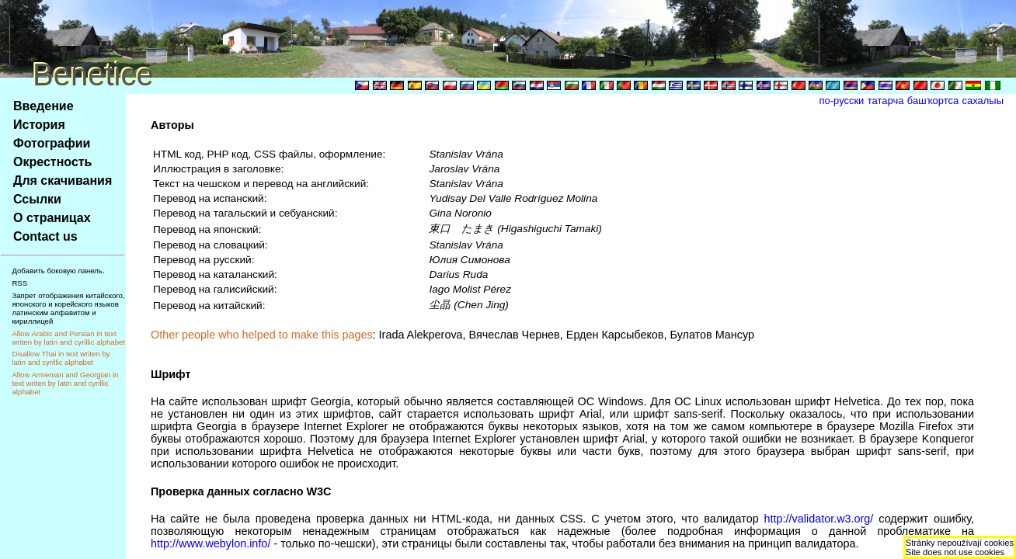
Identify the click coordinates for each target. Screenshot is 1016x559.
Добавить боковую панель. (58, 270)
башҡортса (933, 100)
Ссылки (37, 199)
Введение (43, 106)
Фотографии (51, 143)
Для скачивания (62, 180)
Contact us (45, 236)
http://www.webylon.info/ (210, 543)
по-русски (842, 100)
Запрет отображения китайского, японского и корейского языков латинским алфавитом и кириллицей (68, 308)
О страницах (52, 217)
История (39, 124)
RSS (19, 283)
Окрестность (52, 161)
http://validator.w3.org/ (819, 518)
